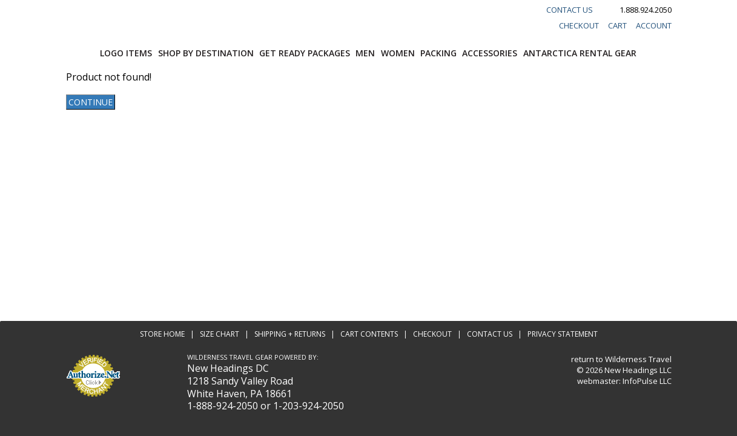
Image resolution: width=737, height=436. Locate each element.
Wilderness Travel (638, 359)
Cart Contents (369, 334)
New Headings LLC (638, 370)
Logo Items (126, 53)
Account (654, 25)
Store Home (162, 334)
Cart (617, 25)
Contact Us (569, 9)
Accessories (489, 53)
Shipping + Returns (289, 334)
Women (398, 53)
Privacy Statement (562, 334)
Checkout (579, 25)
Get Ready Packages (304, 53)
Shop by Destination (206, 53)
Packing (438, 53)
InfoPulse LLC (647, 380)
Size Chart (219, 334)
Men (365, 53)
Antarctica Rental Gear (579, 53)
